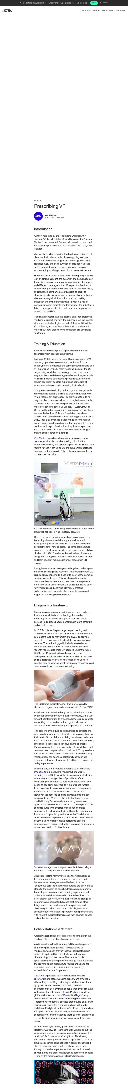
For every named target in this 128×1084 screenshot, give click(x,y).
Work (73, 10)
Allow (94, 3)
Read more (82, 3)
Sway (53, 801)
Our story (104, 10)
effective (39, 772)
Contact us (118, 10)
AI (82, 10)
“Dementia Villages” (72, 995)
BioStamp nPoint (43, 653)
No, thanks (104, 3)
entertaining (40, 979)
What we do (60, 10)
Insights (92, 10)
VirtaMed (39, 438)
